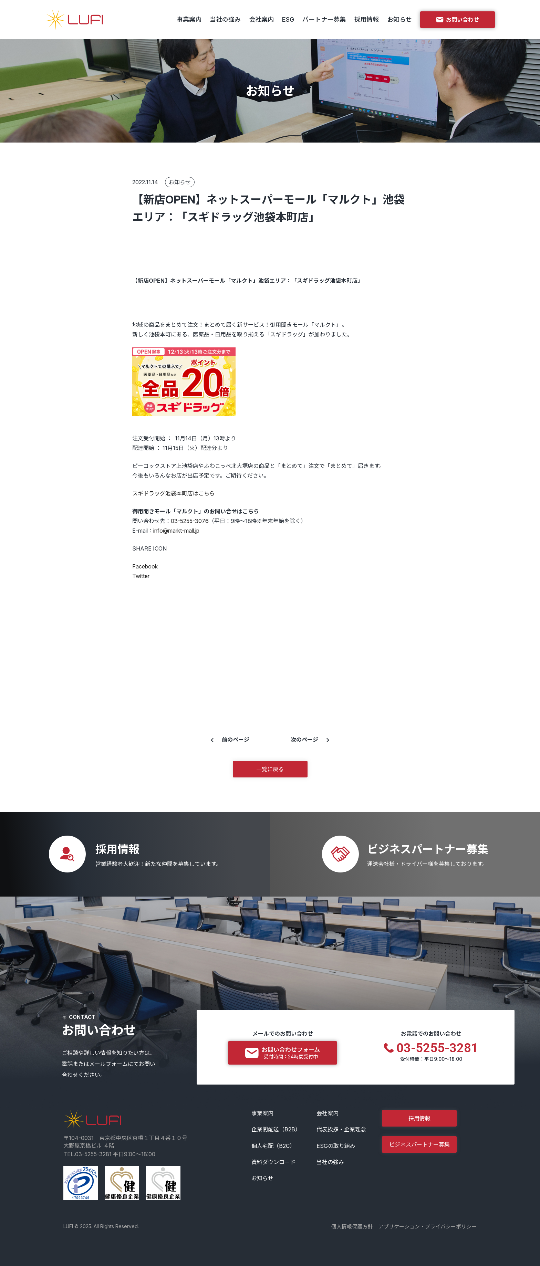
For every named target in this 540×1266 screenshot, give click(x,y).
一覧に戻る (270, 769)
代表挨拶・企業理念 (341, 1129)
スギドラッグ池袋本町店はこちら (173, 493)
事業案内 (189, 19)
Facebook (145, 566)
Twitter (140, 576)
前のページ (235, 739)
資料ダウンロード (273, 1162)
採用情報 (366, 19)
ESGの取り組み (335, 1145)
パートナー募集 (324, 19)
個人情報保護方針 (352, 1226)
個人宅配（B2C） (273, 1145)
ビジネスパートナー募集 (419, 1144)
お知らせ (399, 19)
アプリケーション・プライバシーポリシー (427, 1226)
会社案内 (261, 19)
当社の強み (225, 19)
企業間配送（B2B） (276, 1129)
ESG (288, 19)
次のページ (304, 739)
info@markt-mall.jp (176, 530)
